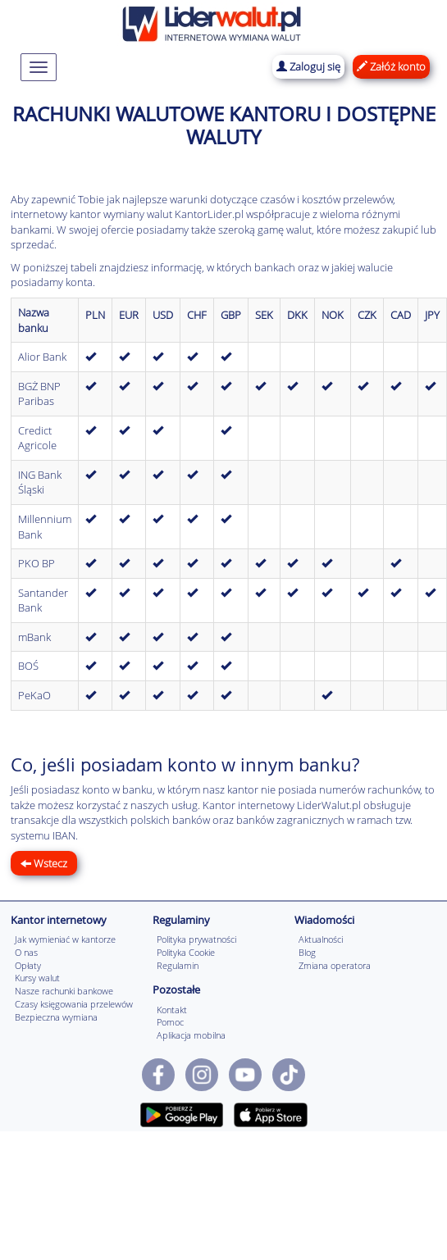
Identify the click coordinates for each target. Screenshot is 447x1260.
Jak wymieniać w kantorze (65, 939)
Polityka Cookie (186, 952)
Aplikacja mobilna (191, 1035)
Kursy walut (37, 977)
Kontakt (172, 1009)
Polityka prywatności (196, 939)
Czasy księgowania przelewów (74, 1004)
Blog (307, 952)
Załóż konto (391, 66)
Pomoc (170, 1022)
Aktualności (321, 939)
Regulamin (177, 965)
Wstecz (44, 863)
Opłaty (28, 965)
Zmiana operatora (335, 965)
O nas (26, 952)
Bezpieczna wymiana (56, 1017)
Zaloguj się (308, 66)
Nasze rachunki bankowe (64, 991)
